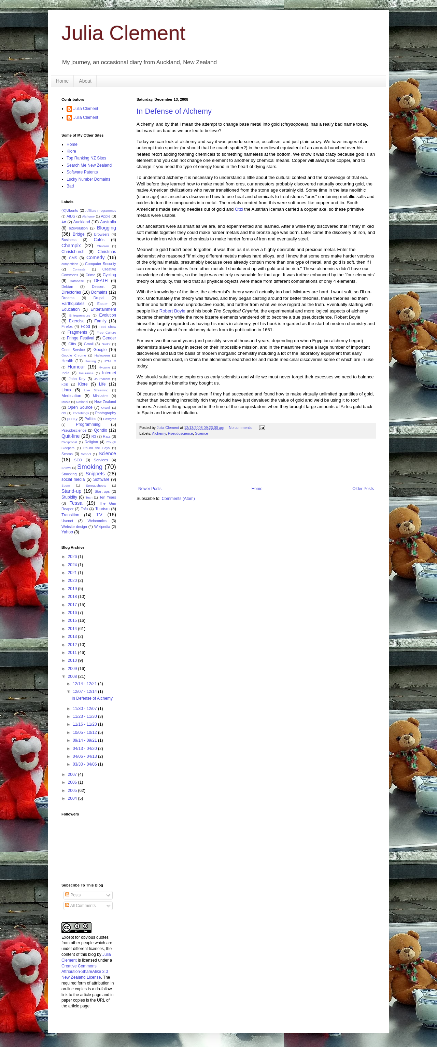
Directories (71, 292)
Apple (106, 216)
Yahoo (67, 532)
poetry (72, 419)
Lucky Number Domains (88, 179)
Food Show (107, 327)
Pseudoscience (180, 433)
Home (62, 81)
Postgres (109, 419)
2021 (73, 572)
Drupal (99, 298)
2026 (73, 556)
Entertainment (103, 309)
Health (67, 361)
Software (101, 479)
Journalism (102, 379)
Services (101, 460)
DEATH (101, 280)
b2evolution (78, 228)
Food (85, 326)
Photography (105, 413)
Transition (70, 515)
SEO (78, 460)
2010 (73, 660)
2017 (73, 604)
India (65, 373)
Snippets (95, 473)
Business (68, 240)
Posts (73, 895)
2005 (73, 790)
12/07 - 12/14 (85, 691)
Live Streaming (96, 390)
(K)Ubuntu (69, 210)
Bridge (79, 234)
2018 (73, 596)
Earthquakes (72, 303)
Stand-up (71, 491)
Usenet (67, 521)
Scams (67, 454)
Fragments (77, 332)
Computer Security (100, 264)
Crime (91, 275)
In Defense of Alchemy (174, 111)
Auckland (81, 222)
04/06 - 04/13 (85, 756)
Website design (74, 527)
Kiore (71, 151)
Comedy (95, 257)
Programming (88, 424)
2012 (73, 644)
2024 (73, 564)
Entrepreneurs (79, 315)
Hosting (90, 361)
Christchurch (72, 251)
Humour (76, 366)
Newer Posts (149, 488)
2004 (73, 798)
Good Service (73, 350)
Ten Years (107, 497)
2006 (73, 782)
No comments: (241, 427)
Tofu (84, 509)
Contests (78, 269)
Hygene (104, 367)
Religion (91, 442)
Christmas (107, 251)
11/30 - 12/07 (85, 708)
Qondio (100, 430)
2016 (73, 612)
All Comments (80, 905)
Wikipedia (102, 527)
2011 (73, 652)
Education (70, 309)
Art (63, 222)
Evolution (107, 315)
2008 (73, 676)
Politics (90, 419)
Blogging (106, 228)
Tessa (76, 503)
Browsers (102, 234)
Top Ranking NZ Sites (86, 158)
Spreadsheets (96, 485)
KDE (64, 384)
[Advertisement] (261, 462)
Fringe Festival (80, 338)
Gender (109, 338)
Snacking (68, 474)
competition (69, 264)
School (86, 454)
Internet (109, 373)
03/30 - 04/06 (85, 764)
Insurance (86, 373)
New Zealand (105, 402)
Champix (71, 245)
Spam (65, 485)
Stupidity (69, 497)
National (82, 402)
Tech (89, 497)
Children (103, 246)
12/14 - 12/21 (85, 683)
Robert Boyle (172, 310)
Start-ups (102, 491)
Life (102, 384)
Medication (71, 395)
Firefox (67, 326)
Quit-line (70, 436)
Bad (70, 186)
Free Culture (106, 332)
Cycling (109, 275)
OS (63, 413)
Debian (67, 286)
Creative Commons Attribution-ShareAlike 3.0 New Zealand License (84, 972)
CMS (73, 258)
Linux (66, 390)
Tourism (102, 508)
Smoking (90, 466)
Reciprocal (69, 442)
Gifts (72, 344)
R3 (93, 436)
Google (100, 349)
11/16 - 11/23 (85, 724)
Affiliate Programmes (100, 210)
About (85, 81)
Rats (106, 436)
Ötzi (239, 209)
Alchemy (159, 433)
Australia (108, 222)
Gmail (89, 344)
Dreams (67, 298)
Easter (102, 304)
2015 (73, 620)
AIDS (71, 216)
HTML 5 (109, 361)
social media (73, 479)
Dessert (98, 286)
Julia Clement (123, 33)
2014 (73, 628)
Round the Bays (96, 448)
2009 (73, 668)
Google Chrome (73, 355)
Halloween (102, 355)
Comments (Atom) (178, 498)
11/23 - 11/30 (85, 716)
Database (77, 281)
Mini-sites (101, 396)
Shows (66, 468)
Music (65, 402)
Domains (99, 292)
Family (100, 321)
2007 (73, 774)
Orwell (105, 407)
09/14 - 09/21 (85, 740)
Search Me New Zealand (89, 165)
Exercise (77, 321)
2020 (73, 580)
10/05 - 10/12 (85, 732)
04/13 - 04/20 (85, 748)
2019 (73, 588)
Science (201, 433)
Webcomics (97, 521)
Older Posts (363, 488)
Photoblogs (80, 413)
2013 (73, 636)
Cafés (99, 239)
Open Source (80, 407)
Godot (105, 344)
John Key (77, 379)
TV (99, 514)
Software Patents (82, 172)
